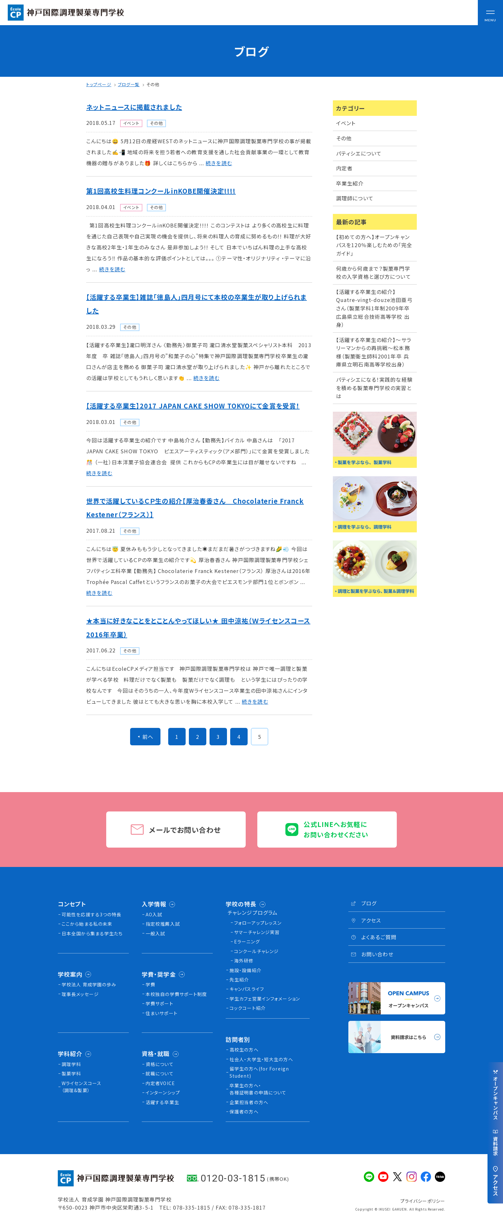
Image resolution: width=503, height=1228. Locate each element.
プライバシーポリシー (422, 1201)
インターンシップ (163, 1092)
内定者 (344, 168)
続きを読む (219, 163)
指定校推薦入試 (163, 924)
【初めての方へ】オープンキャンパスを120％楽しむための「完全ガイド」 (374, 245)
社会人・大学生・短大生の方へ (261, 1059)
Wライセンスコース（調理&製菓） (81, 1086)
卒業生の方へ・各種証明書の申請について (258, 1089)
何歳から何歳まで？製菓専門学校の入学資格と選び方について (373, 273)
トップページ (98, 84)
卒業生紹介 (350, 183)
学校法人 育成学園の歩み (89, 984)
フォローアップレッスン (258, 923)
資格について (160, 1064)
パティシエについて (359, 153)
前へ (147, 736)
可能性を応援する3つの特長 (92, 914)
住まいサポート (162, 1013)
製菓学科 (71, 1073)
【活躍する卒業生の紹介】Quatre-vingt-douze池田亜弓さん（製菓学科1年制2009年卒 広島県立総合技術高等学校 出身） (375, 308)
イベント (345, 123)
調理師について (355, 198)
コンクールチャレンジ (256, 951)
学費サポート (159, 1003)
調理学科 (71, 1064)
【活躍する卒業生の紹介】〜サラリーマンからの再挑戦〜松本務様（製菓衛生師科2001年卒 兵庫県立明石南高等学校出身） (373, 352)
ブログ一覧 (129, 84)
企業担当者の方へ (249, 1102)
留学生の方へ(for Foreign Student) (259, 1072)
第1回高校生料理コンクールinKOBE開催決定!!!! (161, 191)
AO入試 (154, 914)
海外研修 (243, 960)
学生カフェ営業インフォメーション (265, 998)
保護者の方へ (244, 1111)
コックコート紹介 (248, 1008)
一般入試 (155, 933)
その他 (152, 84)
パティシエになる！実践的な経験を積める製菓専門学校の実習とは (374, 388)
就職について (160, 1073)
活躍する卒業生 (162, 1102)
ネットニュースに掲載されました (134, 107)
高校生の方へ (244, 1049)
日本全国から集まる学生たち (92, 933)
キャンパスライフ (247, 989)
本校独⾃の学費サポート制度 (176, 994)
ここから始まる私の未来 (87, 924)
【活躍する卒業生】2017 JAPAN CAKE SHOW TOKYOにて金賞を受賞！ (193, 405)
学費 (150, 984)
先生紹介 (239, 979)
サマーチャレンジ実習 (257, 932)
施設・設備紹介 (246, 970)
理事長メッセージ (80, 994)
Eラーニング (247, 941)
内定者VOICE (160, 1083)
